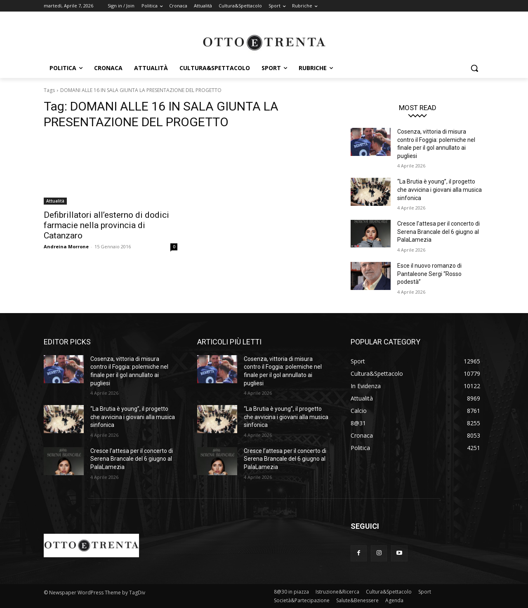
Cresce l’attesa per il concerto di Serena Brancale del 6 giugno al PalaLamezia (438, 231)
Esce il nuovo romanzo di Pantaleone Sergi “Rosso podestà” (429, 273)
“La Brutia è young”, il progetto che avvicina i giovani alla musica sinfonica (439, 189)
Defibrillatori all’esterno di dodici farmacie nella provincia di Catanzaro (106, 225)
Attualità (55, 201)
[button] (474, 68)
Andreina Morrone (66, 246)
